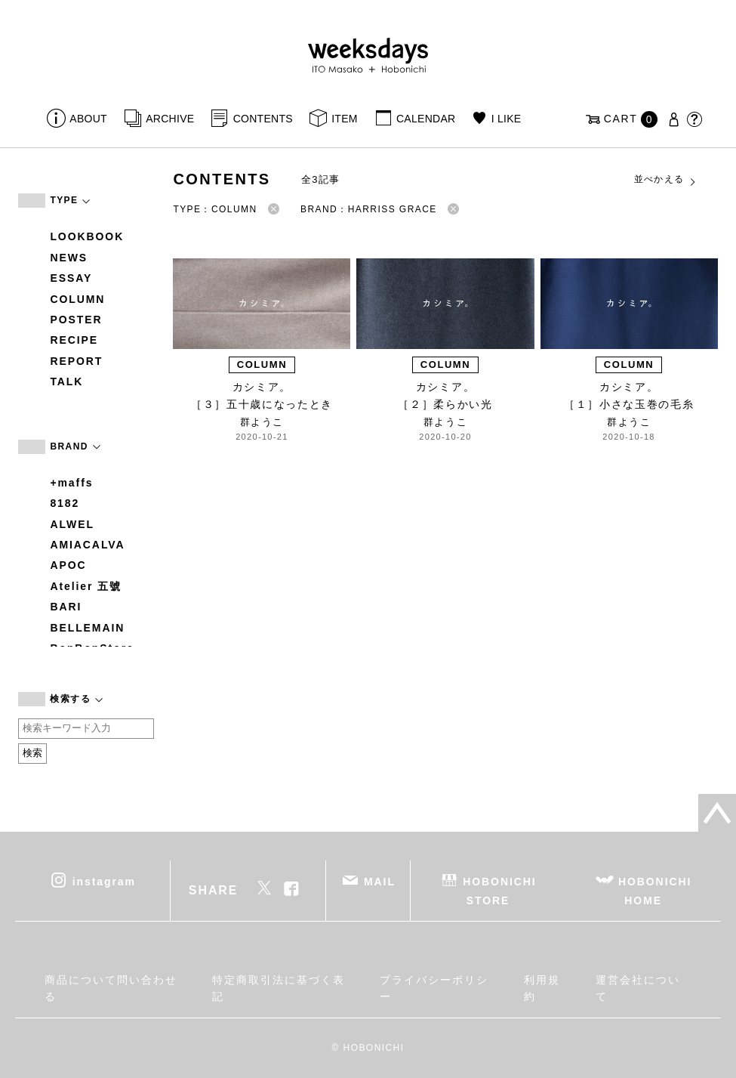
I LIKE (506, 119)
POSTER (76, 320)
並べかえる (666, 180)
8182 (64, 503)
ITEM (344, 119)
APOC (68, 565)
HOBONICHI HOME (654, 890)
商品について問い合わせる (111, 988)
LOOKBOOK (87, 236)
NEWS (69, 258)
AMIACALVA (87, 545)
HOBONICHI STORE (499, 890)
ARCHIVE (170, 119)
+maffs (71, 483)
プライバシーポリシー (434, 988)
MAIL (380, 881)
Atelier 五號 (86, 586)
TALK (66, 381)
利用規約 (542, 988)
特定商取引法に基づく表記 (278, 988)
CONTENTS (263, 119)
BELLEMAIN (87, 628)
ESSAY (71, 278)
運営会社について (637, 988)
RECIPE (74, 340)
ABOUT (88, 119)
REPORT (76, 361)
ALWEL (72, 524)
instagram (104, 881)
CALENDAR (425, 119)
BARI (66, 607)
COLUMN (77, 299)
